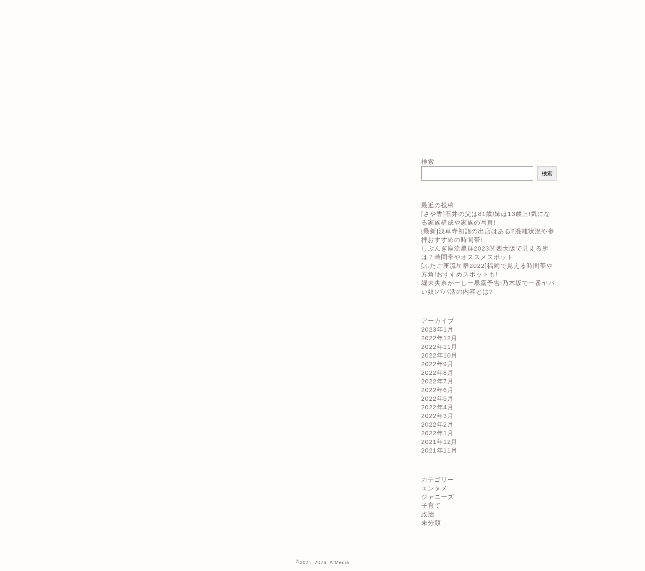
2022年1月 (437, 432)
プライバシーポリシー (123, 22)
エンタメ (434, 488)
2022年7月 (437, 381)
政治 (427, 514)
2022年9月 (437, 363)
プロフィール (109, 31)
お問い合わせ (109, 4)
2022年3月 (437, 415)
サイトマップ (109, 13)
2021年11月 (439, 450)
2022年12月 (439, 337)
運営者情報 (105, 49)
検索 (427, 161)
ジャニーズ (437, 496)
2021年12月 (439, 441)
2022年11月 (439, 346)
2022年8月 (437, 372)
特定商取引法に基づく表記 (130, 40)
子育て (431, 505)
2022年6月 (437, 389)
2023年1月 (437, 329)
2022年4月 (437, 407)
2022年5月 (437, 398)
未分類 (431, 522)
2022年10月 (439, 355)
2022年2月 (437, 424)
